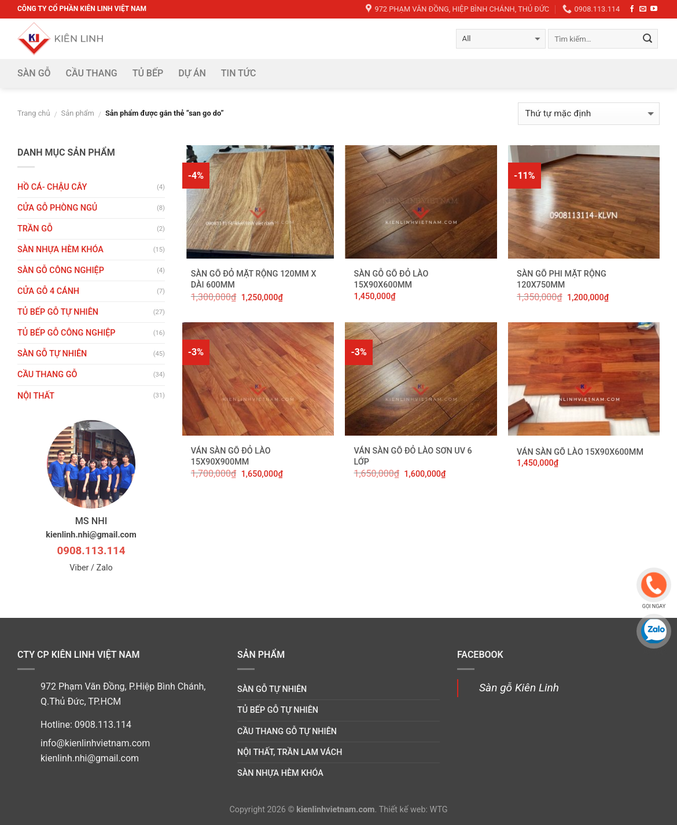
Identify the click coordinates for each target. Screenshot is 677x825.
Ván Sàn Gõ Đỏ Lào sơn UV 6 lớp (413, 456)
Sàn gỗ (34, 73)
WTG (439, 810)
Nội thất (35, 396)
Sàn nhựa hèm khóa (60, 250)
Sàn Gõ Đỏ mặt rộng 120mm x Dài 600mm (254, 279)
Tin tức (238, 73)
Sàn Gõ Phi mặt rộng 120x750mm (561, 279)
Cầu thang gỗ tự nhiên (287, 731)
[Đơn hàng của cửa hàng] (589, 113)
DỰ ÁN (192, 73)
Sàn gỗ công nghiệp (60, 270)
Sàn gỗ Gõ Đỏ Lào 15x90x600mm (391, 279)
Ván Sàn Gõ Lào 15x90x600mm (580, 452)
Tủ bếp (148, 73)
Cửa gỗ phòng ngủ (57, 208)
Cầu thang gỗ (47, 375)
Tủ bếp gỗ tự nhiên (57, 312)
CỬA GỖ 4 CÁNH (48, 291)
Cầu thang (91, 73)
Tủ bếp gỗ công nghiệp (66, 333)
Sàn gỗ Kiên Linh (519, 687)
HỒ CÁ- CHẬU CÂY (52, 187)
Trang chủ (33, 113)
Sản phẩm (77, 113)
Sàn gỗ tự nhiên (52, 354)
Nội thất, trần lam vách (289, 752)
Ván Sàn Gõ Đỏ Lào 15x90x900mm (231, 456)
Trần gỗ (35, 229)
